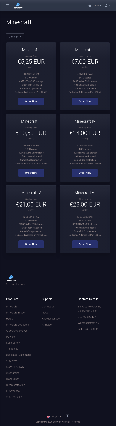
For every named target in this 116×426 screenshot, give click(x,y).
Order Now (31, 101)
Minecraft (15, 37)
